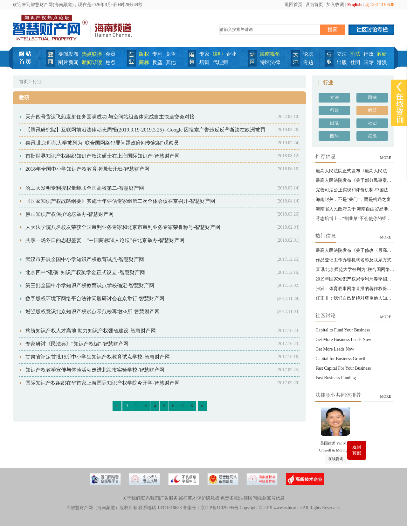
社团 (355, 62)
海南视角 (270, 54)
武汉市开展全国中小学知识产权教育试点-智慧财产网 (84, 259)
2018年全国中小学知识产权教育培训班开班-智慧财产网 (87, 169)
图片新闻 (68, 62)
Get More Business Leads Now (343, 339)
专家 (204, 54)
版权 (144, 54)
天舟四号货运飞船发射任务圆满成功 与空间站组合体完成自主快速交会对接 (110, 117)
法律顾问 (248, 498)
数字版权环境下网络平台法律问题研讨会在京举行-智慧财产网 (94, 298)
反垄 (157, 62)
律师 (218, 54)
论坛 (308, 54)
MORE (385, 157)
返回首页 (293, 4)
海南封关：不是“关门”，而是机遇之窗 (353, 199)
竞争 (171, 54)
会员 (110, 54)
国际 (368, 62)
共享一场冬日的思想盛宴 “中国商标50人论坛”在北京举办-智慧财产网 (104, 240)
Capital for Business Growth (341, 358)
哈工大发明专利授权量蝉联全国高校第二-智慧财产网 (84, 188)
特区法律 (270, 62)
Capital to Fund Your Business (343, 330)
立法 (342, 54)
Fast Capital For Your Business (343, 368)
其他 (171, 62)
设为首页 (314, 4)
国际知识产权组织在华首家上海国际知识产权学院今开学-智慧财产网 (102, 383)
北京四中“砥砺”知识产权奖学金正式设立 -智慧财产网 (85, 272)
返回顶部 (356, 450)
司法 (355, 54)
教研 (382, 54)
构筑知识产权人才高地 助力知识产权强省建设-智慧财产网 (90, 331)
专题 (308, 62)
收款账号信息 (271, 498)
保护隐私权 (208, 498)
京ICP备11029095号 (219, 507)
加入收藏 (335, 4)
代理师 (220, 62)
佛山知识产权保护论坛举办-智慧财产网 (69, 214)
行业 (37, 81)
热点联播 (92, 54)
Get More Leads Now (335, 349)
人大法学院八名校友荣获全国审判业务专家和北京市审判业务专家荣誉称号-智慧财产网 (122, 227)
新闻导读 (92, 62)
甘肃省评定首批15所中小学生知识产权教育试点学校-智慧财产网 (97, 357)
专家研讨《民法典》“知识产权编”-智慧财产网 (76, 344)
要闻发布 (68, 54)
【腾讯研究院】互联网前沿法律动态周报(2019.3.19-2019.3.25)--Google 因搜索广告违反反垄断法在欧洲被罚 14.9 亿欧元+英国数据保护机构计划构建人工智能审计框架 (211, 130)
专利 (157, 54)
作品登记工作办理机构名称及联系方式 (353, 260)
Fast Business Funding (336, 377)
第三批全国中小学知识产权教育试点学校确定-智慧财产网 (89, 285)
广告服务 (169, 498)
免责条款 (229, 498)
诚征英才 (188, 498)
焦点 (110, 62)
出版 (342, 62)
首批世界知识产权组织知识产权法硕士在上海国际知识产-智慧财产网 (102, 156)
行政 (368, 54)
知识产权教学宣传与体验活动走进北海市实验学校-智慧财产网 (94, 370)
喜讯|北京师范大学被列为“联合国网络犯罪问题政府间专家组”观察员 (102, 143)
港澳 (382, 62)
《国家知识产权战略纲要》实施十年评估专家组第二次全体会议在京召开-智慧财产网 (120, 201)
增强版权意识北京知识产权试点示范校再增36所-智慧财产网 (92, 312)
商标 (144, 62)
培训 (204, 62)
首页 (23, 81)
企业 (231, 54)
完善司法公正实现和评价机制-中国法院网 (356, 190)
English (354, 4)
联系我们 (150, 498)
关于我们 (131, 498)
